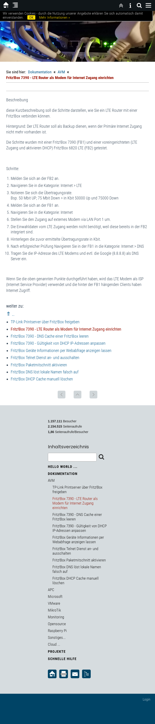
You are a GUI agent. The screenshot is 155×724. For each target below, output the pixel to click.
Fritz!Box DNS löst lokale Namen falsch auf (44, 372)
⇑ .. (10, 314)
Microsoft (55, 596)
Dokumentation (40, 72)
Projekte (57, 651)
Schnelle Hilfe (62, 659)
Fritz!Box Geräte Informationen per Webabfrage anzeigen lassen (61, 350)
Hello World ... (63, 466)
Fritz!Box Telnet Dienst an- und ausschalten (45, 357)
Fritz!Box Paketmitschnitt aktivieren (39, 364)
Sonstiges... (57, 637)
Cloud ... (54, 644)
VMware (54, 603)
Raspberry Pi (57, 630)
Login (146, 699)
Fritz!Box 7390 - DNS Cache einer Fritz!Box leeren (50, 336)
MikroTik (54, 610)
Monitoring (56, 617)
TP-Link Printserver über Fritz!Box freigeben (45, 321)
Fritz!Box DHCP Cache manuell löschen (42, 379)
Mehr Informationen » (54, 17)
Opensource (57, 624)
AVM (61, 72)
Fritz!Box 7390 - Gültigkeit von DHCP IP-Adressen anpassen (58, 343)
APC (51, 589)
